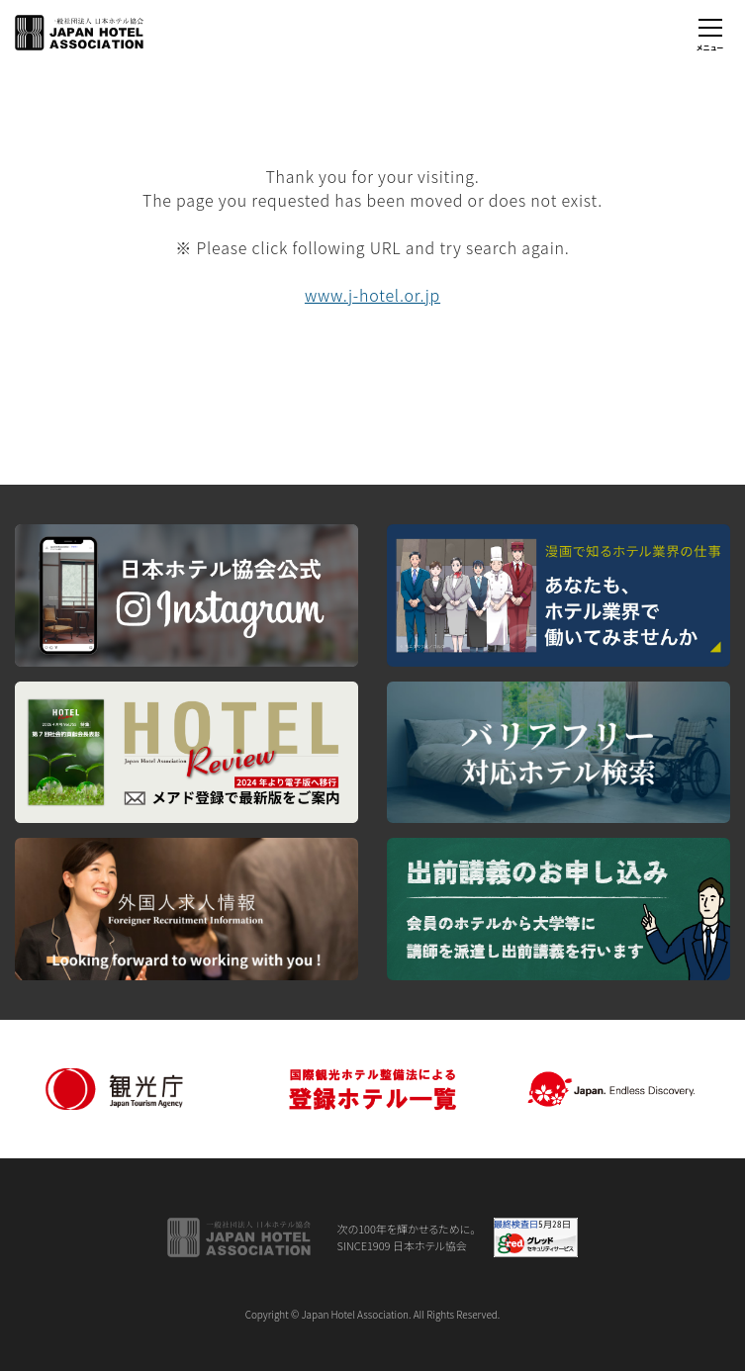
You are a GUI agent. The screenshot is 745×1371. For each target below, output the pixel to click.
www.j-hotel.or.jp (372, 295)
